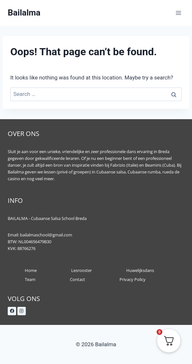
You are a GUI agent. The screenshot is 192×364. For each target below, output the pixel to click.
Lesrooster (81, 270)
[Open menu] (178, 13)
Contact (77, 279)
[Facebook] (12, 311)
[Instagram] (21, 311)
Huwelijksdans (140, 270)
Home (31, 270)
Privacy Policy (133, 279)
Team (30, 279)
